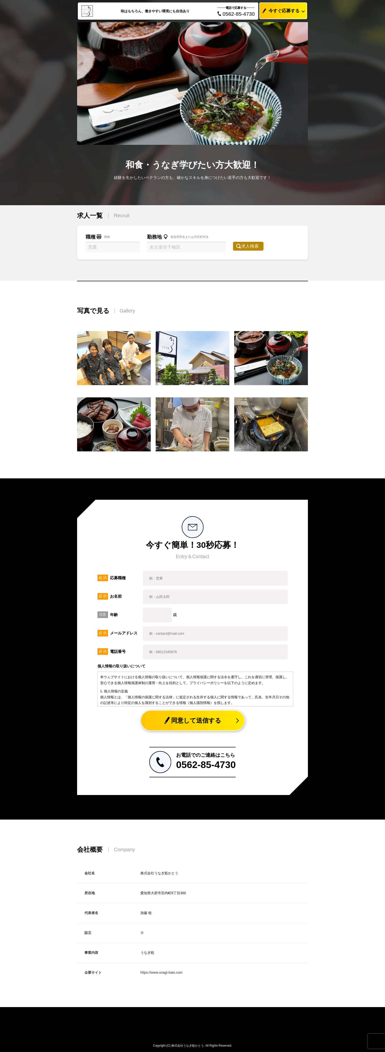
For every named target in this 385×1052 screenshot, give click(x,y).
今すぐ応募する (280, 10)
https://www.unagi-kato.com (161, 972)
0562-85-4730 (236, 14)
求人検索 (253, 246)
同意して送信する (192, 720)
